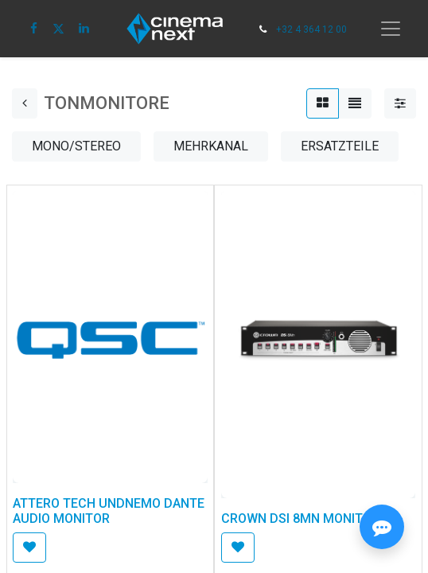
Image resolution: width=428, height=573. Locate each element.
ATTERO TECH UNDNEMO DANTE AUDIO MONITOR (108, 511)
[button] (29, 547)
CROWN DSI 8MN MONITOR (300, 518)
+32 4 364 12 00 (311, 29)
